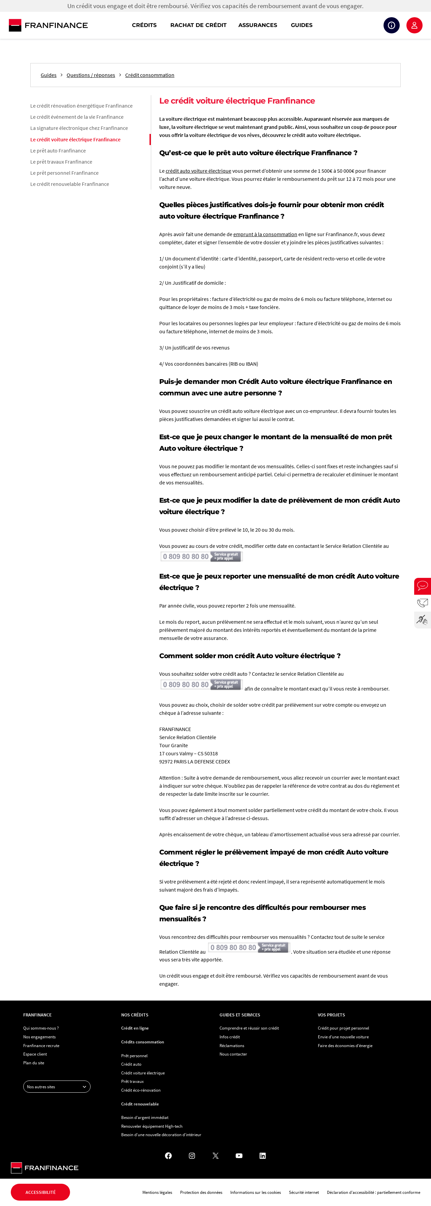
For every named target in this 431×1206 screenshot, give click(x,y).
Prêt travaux (132, 1081)
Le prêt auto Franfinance (58, 150)
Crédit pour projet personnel (343, 1028)
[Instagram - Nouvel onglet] (192, 1155)
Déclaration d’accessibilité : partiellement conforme (373, 1192)
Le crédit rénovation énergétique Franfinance (81, 105)
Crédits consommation (142, 1041)
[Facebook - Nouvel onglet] (168, 1155)
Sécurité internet (304, 1192)
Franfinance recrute (41, 1045)
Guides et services (240, 1015)
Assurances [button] (257, 25)
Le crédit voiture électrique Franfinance (75, 139)
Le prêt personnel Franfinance (64, 172)
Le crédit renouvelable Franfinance (69, 183)
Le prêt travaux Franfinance (61, 161)
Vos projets (331, 1015)
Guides (301, 25)
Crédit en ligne (135, 1028)
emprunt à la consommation (265, 234)
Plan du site (33, 1062)
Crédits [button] (144, 25)
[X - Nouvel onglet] (215, 1155)
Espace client (414, 25)
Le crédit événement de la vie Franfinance (77, 116)
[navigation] (259, 25)
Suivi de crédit (392, 25)
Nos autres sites (58, 1087)
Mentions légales (157, 1192)
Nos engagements (39, 1036)
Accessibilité (41, 1192)
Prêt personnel (134, 1055)
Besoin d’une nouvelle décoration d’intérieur (161, 1134)
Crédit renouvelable (140, 1103)
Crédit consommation (149, 75)
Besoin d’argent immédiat (144, 1117)
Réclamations (232, 1045)
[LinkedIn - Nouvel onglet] (262, 1155)
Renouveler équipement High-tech (152, 1126)
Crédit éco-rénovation (141, 1090)
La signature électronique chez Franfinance (79, 127)
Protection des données (201, 1192)
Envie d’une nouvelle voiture (343, 1036)
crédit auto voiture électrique (198, 170)
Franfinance (37, 1015)
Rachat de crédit (198, 25)
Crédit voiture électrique (143, 1072)
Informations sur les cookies (255, 1192)
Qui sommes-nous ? (41, 1028)
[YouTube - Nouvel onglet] (239, 1155)
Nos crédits (134, 1015)
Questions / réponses (91, 75)
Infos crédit (230, 1036)
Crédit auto (131, 1064)
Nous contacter (233, 1054)
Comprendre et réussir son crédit (249, 1028)
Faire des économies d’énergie (345, 1045)
